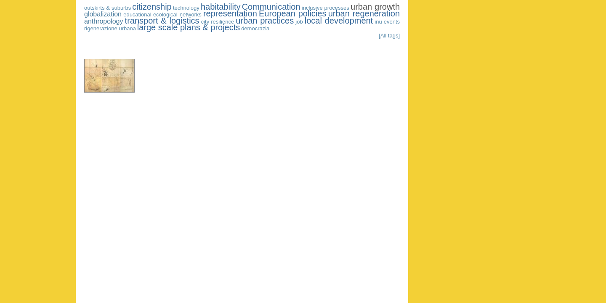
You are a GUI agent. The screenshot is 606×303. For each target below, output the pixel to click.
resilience (222, 22)
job (299, 22)
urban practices (265, 20)
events (392, 22)
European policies (292, 13)
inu (378, 22)
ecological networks (177, 14)
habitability (221, 6)
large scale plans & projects (188, 27)
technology (186, 8)
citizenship (151, 6)
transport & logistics (162, 20)
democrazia (255, 28)
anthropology (103, 21)
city (205, 22)
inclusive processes (325, 8)
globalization (103, 14)
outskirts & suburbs (107, 8)
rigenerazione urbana (110, 28)
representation (230, 13)
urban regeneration (364, 13)
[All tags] (389, 35)
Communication (271, 6)
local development (339, 20)
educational (137, 14)
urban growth (375, 6)
